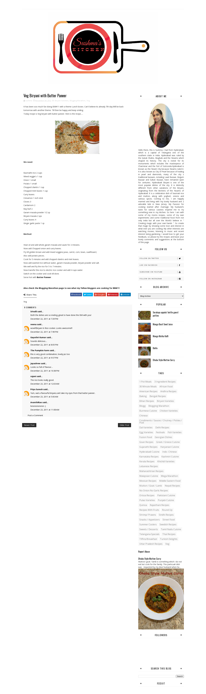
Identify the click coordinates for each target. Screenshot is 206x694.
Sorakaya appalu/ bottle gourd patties (165, 314)
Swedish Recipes (168, 524)
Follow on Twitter (162, 258)
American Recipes (148, 391)
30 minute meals (148, 386)
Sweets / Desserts (148, 529)
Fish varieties (175, 432)
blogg (142, 405)
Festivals (160, 432)
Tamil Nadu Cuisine (171, 529)
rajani (33, 376)
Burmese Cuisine (148, 410)
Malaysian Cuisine (148, 475)
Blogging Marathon (77, 100)
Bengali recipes (158, 396)
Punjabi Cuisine (166, 500)
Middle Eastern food (169, 480)
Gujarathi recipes (148, 446)
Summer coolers (148, 524)
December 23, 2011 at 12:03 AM (44, 383)
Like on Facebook (162, 265)
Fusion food (145, 437)
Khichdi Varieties (165, 461)
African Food (166, 386)
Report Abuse (144, 551)
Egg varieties (146, 432)
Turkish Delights (168, 539)
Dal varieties (145, 427)
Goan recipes (146, 442)
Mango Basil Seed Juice (163, 324)
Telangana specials (149, 534)
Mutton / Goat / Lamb (150, 485)
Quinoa (143, 505)
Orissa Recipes (146, 495)
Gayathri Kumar (38, 337)
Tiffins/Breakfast (148, 539)
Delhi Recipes (162, 427)
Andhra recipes (168, 391)
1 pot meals (145, 381)
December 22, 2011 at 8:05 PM (44, 344)
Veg (88, 100)
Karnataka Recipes (149, 456)
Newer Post (29, 425)
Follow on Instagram (162, 279)
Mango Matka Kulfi (160, 336)
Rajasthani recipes (159, 505)
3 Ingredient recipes (165, 381)
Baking (143, 396)
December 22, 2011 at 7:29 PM (44, 318)
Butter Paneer (44, 277)
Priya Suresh (36, 389)
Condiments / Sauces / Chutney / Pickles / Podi (160, 421)
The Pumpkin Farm (39, 350)
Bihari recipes (146, 401)
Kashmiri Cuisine (170, 456)
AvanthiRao (36, 402)
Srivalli (33, 311)
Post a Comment (35, 415)
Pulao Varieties (147, 500)
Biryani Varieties (62, 100)
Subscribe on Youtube (162, 272)
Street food (169, 519)
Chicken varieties (169, 410)
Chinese (143, 415)
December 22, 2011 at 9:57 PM (44, 357)
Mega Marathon (169, 475)
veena (33, 324)
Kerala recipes (146, 461)
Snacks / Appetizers (149, 519)
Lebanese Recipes (148, 466)
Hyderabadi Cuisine (149, 451)
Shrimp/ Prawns (147, 514)
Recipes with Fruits (149, 509)
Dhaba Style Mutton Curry (164, 360)
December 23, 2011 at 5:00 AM (44, 396)
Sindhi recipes (166, 514)
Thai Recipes (168, 534)
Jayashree (35, 363)
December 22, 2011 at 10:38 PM (44, 370)
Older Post (124, 425)
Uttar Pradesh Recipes (150, 543)
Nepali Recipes (172, 485)
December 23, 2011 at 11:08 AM (44, 409)
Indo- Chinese (169, 451)
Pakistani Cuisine (166, 495)
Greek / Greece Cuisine (168, 442)
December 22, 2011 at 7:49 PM (44, 332)
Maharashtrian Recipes (151, 471)
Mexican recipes (147, 480)
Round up (167, 509)
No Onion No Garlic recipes (153, 490)
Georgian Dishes (163, 437)
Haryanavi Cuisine (169, 446)
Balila (155, 348)
